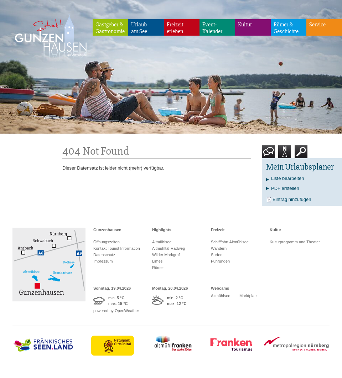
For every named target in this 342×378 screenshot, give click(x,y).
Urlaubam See (139, 28)
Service (317, 24)
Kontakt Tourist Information (116, 248)
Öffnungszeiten (106, 242)
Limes (157, 261)
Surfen (216, 255)
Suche (301, 154)
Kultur (245, 24)
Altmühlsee (161, 242)
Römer (158, 267)
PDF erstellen (285, 188)
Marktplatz (248, 296)
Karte (284, 154)
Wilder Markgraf (166, 255)
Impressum (103, 261)
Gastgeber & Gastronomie (110, 28)
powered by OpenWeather (116, 311)
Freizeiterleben (175, 28)
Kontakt (270, 154)
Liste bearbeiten (287, 178)
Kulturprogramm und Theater (295, 242)
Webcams (220, 288)
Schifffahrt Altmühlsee (230, 242)
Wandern (219, 248)
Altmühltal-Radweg (168, 248)
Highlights (161, 230)
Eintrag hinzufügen (292, 199)
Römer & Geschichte (286, 28)
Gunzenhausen (107, 230)
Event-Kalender (212, 28)
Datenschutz (104, 255)
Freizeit (218, 230)
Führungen (220, 261)
